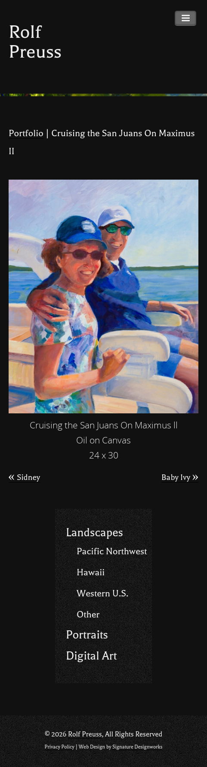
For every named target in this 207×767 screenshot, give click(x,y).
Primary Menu (185, 18)
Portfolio (26, 133)
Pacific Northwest (112, 551)
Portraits (87, 635)
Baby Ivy (179, 478)
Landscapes (94, 532)
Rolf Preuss (35, 41)
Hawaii (91, 572)
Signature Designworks (137, 747)
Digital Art (91, 656)
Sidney (24, 478)
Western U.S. (102, 593)
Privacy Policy (59, 747)
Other (88, 614)
